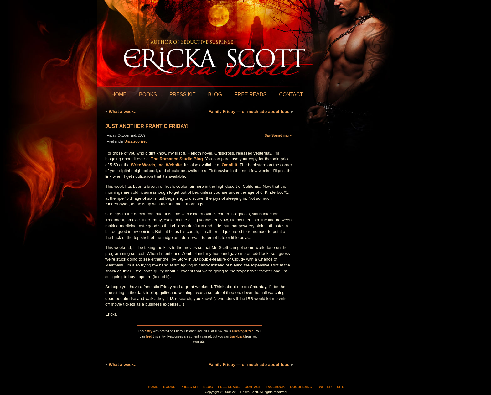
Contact (291, 94)
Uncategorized (135, 141)
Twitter (324, 387)
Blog (215, 94)
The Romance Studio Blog (177, 158)
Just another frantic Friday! (147, 126)
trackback (237, 336)
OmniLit (229, 164)
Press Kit (182, 94)
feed (149, 336)
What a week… (123, 111)
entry (148, 331)
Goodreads (301, 387)
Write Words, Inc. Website (156, 164)
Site (340, 387)
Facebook (275, 387)
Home (119, 94)
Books (148, 94)
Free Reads (250, 94)
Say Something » (278, 135)
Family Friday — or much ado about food (249, 111)
